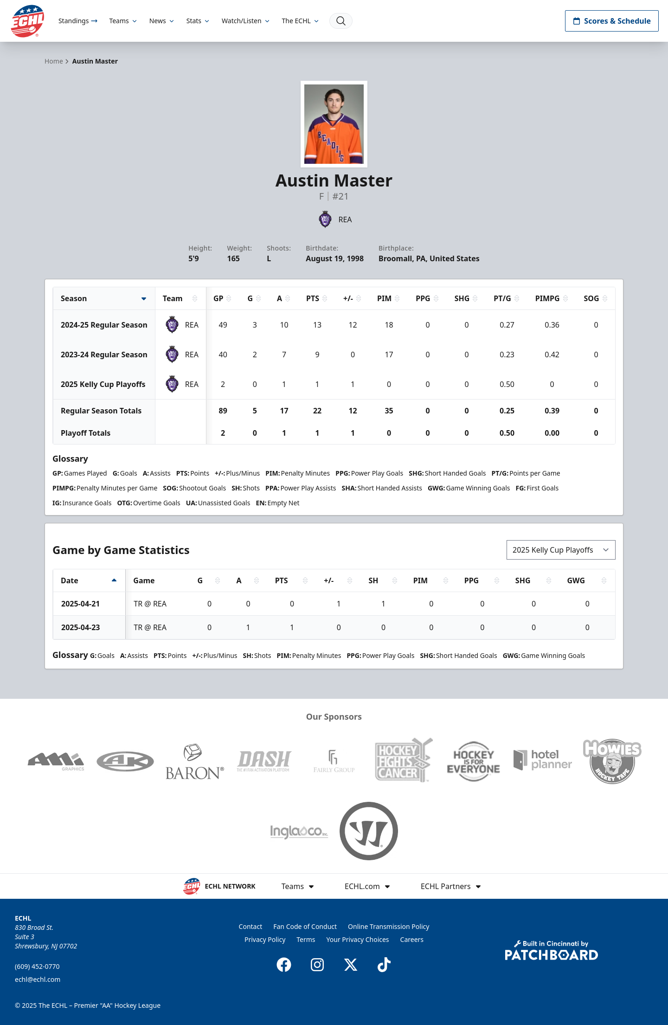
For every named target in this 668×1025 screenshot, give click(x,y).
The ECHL (301, 20)
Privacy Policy (264, 939)
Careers (412, 939)
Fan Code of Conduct (305, 926)
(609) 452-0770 (37, 966)
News (162, 20)
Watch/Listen (246, 20)
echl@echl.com (37, 979)
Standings (78, 20)
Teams (123, 20)
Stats (198, 20)
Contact (251, 926)
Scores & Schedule (612, 21)
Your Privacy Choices (358, 939)
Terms (305, 939)
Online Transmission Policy (388, 926)
